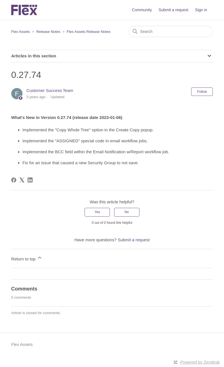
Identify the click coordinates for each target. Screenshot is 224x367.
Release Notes (48, 32)
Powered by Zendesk (200, 362)
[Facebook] (13, 180)
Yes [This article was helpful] (97, 212)
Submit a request (173, 10)
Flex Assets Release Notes (88, 32)
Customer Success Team (49, 90)
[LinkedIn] (30, 180)
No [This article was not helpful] (127, 212)
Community (142, 10)
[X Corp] (21, 180)
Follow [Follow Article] (202, 92)
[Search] (170, 31)
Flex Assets (20, 32)
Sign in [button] (201, 10)
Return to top (26, 258)
